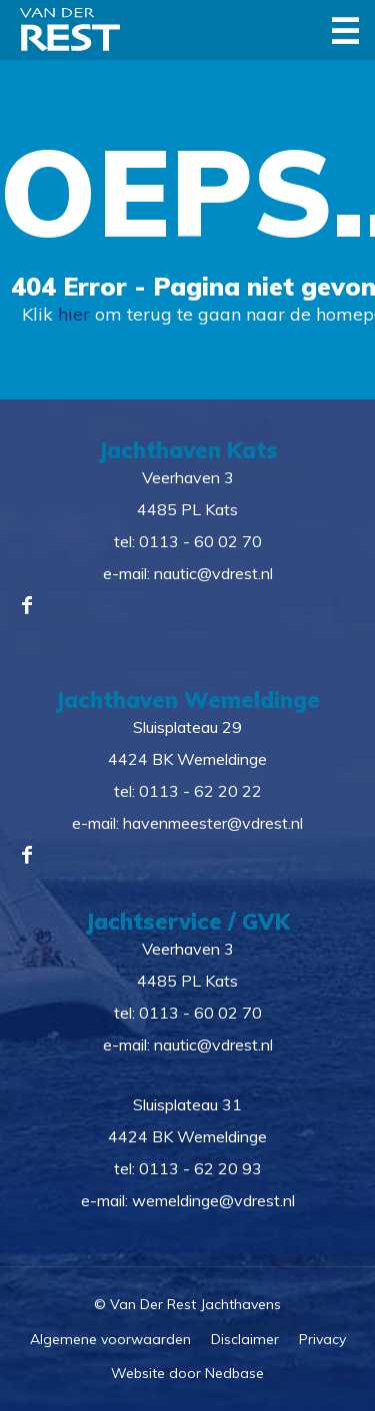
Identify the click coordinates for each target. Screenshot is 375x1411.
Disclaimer (245, 1339)
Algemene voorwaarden (110, 1339)
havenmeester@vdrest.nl (213, 823)
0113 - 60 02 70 (200, 541)
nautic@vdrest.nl (213, 573)
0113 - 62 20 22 (200, 791)
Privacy (322, 1339)
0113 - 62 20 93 (200, 1168)
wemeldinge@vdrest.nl (213, 1200)
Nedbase (234, 1373)
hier (74, 314)
